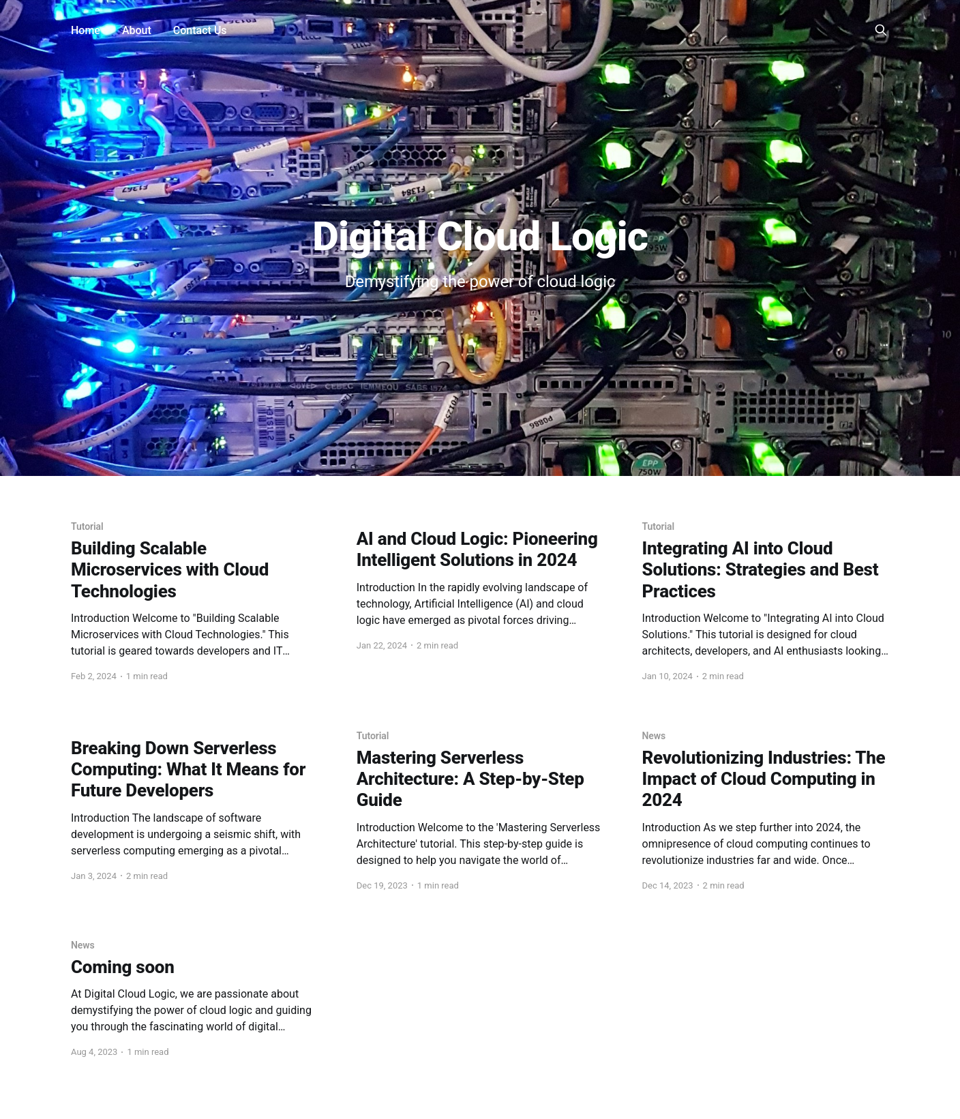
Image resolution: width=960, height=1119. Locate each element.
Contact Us (200, 30)
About (136, 30)
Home (85, 30)
